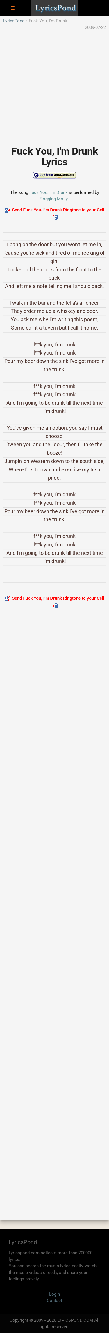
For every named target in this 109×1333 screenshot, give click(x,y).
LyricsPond (13, 20)
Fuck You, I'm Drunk (48, 192)
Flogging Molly (53, 198)
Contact (54, 1300)
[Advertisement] (54, 85)
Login (54, 1294)
